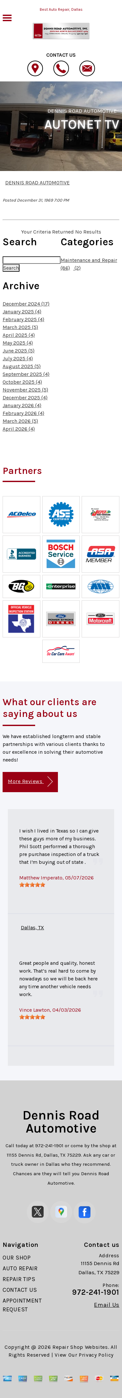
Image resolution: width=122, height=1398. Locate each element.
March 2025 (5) (20, 327)
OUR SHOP (17, 1257)
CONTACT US (20, 1289)
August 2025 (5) (22, 366)
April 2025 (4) (19, 335)
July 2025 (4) (18, 358)
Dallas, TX (32, 927)
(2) (77, 268)
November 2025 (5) (25, 390)
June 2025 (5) (18, 351)
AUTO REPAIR (20, 1268)
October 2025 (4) (22, 382)
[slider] (32, 884)
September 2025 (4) (26, 374)
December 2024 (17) (26, 304)
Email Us (106, 1305)
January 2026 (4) (22, 405)
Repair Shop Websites (80, 1347)
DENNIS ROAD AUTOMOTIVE (82, 110)
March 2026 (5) (20, 421)
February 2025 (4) (23, 319)
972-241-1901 (49, 1145)
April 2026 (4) (19, 429)
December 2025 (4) (25, 397)
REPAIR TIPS (19, 1279)
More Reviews (30, 781)
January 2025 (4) (22, 311)
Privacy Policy (96, 1355)
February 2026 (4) (23, 413)
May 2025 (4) (18, 343)
